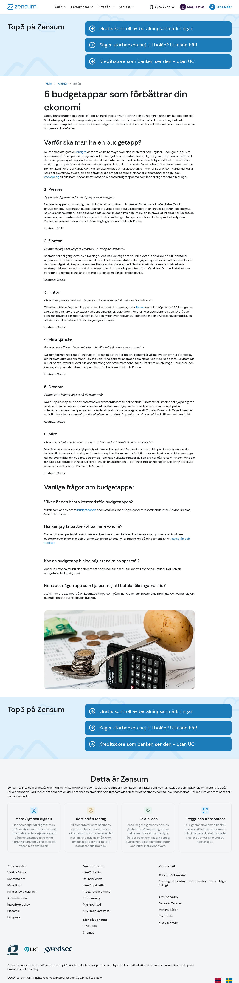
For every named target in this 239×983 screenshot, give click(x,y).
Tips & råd (90, 926)
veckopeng (51, 177)
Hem (49, 84)
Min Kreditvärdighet (96, 911)
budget (81, 152)
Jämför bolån (92, 872)
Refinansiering (92, 879)
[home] (21, 7)
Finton (140, 307)
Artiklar (62, 84)
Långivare (13, 917)
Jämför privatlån (94, 885)
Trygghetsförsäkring (96, 892)
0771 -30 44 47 (172, 875)
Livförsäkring (91, 898)
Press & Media (168, 923)
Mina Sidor (14, 885)
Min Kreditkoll (92, 904)
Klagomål (13, 911)
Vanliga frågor (16, 872)
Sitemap (88, 932)
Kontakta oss (16, 879)
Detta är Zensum (170, 903)
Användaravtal (17, 898)
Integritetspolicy (18, 904)
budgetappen (86, 510)
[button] (60, 7)
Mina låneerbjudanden (22, 892)
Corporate (166, 916)
